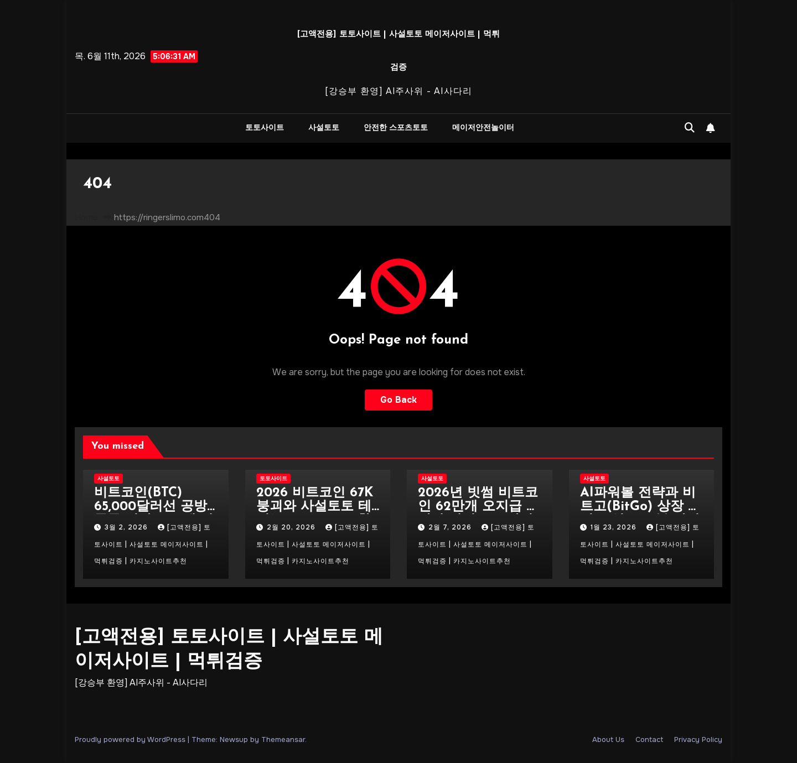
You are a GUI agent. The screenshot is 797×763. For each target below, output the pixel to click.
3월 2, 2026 (127, 527)
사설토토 (323, 128)
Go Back (398, 400)
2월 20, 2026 (292, 527)
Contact (649, 739)
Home (86, 217)
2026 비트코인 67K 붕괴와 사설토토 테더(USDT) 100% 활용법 (314, 513)
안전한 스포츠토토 (396, 128)
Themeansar (283, 739)
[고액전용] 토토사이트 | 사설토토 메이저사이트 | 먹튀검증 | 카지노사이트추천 (152, 544)
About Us (608, 739)
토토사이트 (264, 128)
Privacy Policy (698, 739)
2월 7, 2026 (451, 527)
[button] (690, 128)
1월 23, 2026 (615, 527)
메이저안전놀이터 (483, 128)
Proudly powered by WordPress (131, 739)
